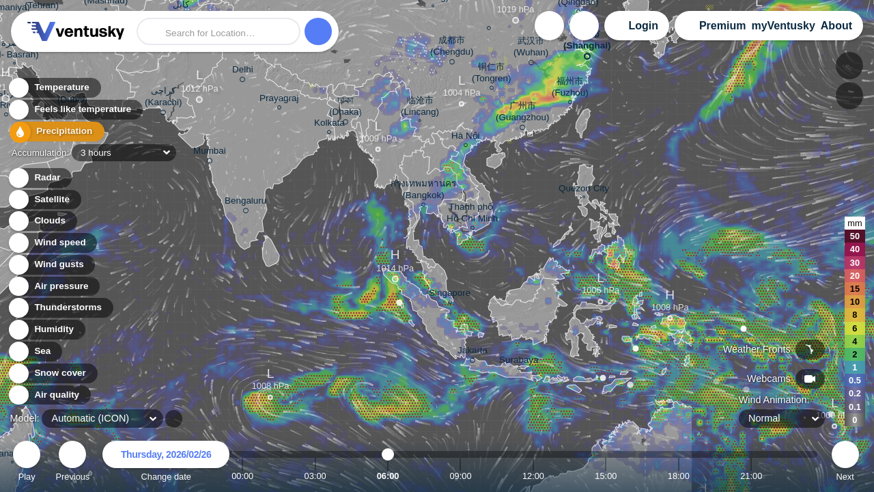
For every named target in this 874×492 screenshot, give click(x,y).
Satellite (44, 200)
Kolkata (329, 125)
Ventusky (74, 31)
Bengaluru (245, 202)
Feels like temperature (74, 110)
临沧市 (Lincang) (420, 107)
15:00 (606, 476)
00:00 (242, 476)
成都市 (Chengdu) (452, 48)
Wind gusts (51, 265)
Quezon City (584, 190)
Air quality (48, 395)
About (836, 25)
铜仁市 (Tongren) (491, 74)
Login (643, 25)
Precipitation (54, 132)
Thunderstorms (60, 308)
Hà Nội (465, 138)
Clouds (42, 221)
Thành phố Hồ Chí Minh (472, 215)
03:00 (315, 476)
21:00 (751, 476)
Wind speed (52, 243)
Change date (165, 463)
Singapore (449, 295)
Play (26, 463)
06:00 (388, 476)
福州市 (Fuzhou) (570, 89)
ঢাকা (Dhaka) (345, 108)
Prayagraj (279, 100)
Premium (722, 25)
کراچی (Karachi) (163, 98)
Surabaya (519, 361)
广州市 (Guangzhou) (522, 113)
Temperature (53, 88)
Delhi (242, 71)
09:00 (460, 476)
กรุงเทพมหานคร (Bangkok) (423, 191)
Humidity (46, 330)
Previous (72, 463)
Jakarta (472, 352)
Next (845, 463)
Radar (39, 178)
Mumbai (209, 153)
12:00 (533, 476)
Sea (34, 351)
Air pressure (53, 287)
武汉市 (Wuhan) (530, 49)
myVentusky (783, 25)
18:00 (679, 476)
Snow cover (52, 373)
